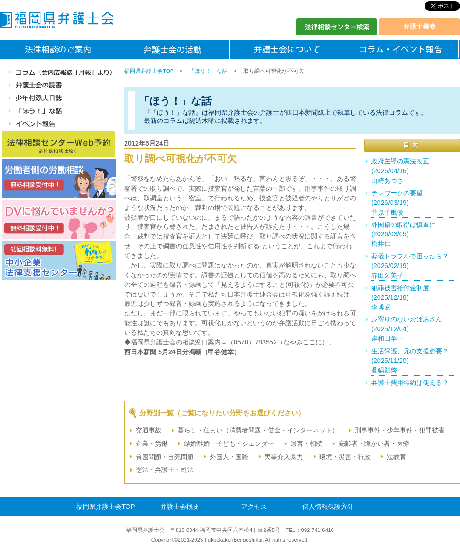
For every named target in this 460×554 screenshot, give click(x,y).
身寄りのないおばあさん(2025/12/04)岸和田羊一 (406, 328)
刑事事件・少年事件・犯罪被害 (400, 430)
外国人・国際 (229, 457)
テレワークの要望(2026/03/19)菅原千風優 (397, 202)
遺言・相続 (306, 443)
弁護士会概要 (180, 506)
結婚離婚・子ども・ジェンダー (229, 443)
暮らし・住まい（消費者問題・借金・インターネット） (258, 430)
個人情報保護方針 (328, 506)
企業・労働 (152, 443)
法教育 (396, 457)
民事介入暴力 (283, 457)
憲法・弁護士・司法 (165, 469)
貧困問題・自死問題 (165, 457)
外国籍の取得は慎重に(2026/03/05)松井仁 (403, 234)
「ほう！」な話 (208, 71)
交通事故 (148, 430)
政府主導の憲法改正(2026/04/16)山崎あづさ (400, 170)
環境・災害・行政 (345, 457)
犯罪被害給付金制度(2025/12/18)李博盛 (400, 297)
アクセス (254, 506)
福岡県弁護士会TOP (148, 71)
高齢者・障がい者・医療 (374, 443)
